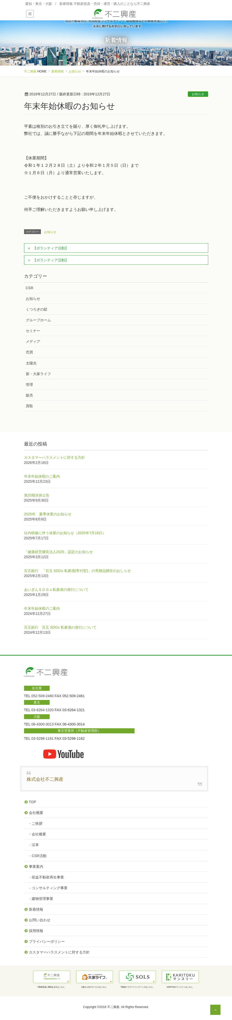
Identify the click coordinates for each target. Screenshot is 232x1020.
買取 (29, 406)
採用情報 (36, 931)
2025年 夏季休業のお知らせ (47, 514)
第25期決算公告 (37, 495)
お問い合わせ (39, 920)
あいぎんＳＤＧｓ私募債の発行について (56, 590)
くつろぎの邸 (36, 309)
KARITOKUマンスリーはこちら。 (180, 987)
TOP (32, 802)
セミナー (33, 331)
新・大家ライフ (38, 374)
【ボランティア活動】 (51, 248)
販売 (29, 395)
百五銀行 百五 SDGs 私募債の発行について (60, 627)
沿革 (35, 845)
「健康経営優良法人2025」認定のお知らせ (58, 552)
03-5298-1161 (42, 738)
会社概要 (36, 813)
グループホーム (38, 320)
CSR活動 (39, 856)
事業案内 (36, 866)
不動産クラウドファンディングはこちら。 (137, 987)
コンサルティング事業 (50, 888)
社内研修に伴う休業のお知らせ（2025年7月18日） (65, 533)
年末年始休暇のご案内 (42, 476)
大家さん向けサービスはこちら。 (94, 987)
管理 (29, 384)
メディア (33, 341)
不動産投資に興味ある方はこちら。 (51, 987)
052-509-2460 (42, 696)
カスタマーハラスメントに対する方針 (54, 457)
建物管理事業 (42, 899)
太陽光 (31, 363)
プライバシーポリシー (47, 941)
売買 (29, 352)
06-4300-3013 (42, 724)
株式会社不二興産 (45, 779)
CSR (30, 288)
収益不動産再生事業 (48, 877)
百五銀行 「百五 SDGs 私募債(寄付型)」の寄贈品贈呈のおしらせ (77, 571)
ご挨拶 (37, 823)
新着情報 (36, 909)
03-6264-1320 (42, 710)
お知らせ (198, 94)
